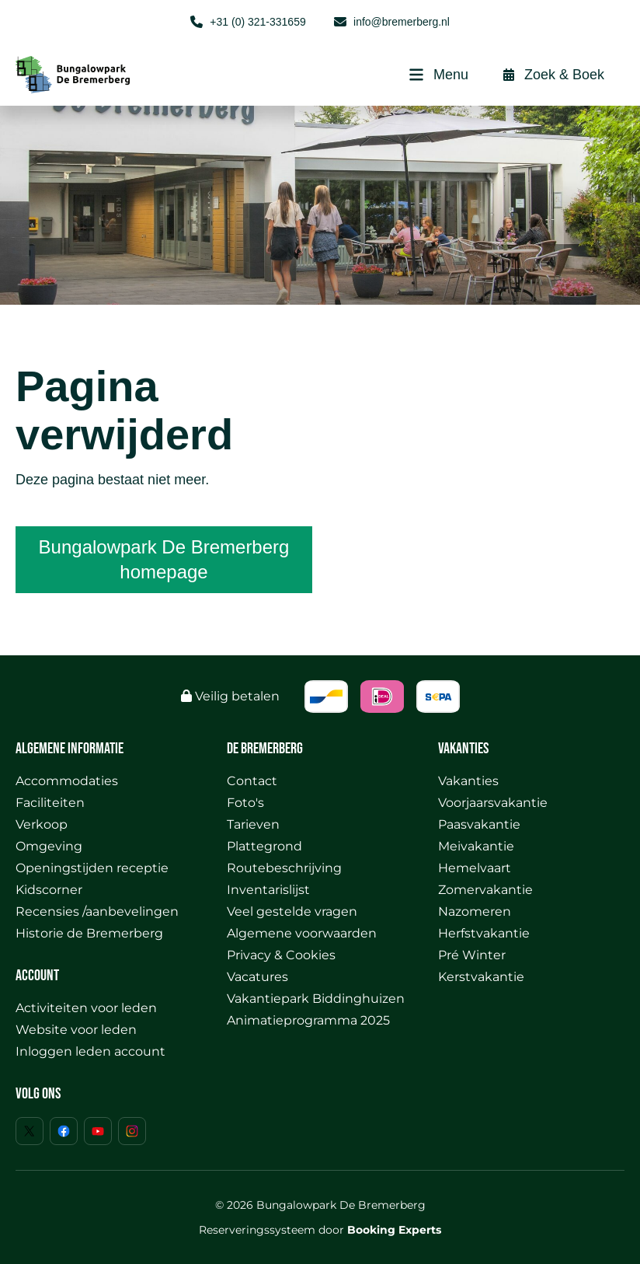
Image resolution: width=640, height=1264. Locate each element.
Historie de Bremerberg (89, 933)
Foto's (245, 802)
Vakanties (468, 780)
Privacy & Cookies (281, 955)
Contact (252, 780)
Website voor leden (76, 1029)
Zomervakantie (485, 889)
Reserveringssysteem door (320, 1230)
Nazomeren (474, 911)
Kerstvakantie (481, 976)
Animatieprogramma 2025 (308, 1020)
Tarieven (253, 824)
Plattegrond (264, 846)
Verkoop (42, 824)
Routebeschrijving (284, 868)
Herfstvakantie (484, 933)
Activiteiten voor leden (86, 1007)
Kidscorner (49, 889)
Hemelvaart (474, 868)
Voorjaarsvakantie (493, 802)
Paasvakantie (479, 824)
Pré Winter (472, 955)
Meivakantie (476, 846)
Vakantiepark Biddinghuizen (316, 998)
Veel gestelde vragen (292, 911)
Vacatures (257, 976)
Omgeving (49, 846)
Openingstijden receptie (92, 868)
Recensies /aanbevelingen (97, 911)
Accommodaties (67, 780)
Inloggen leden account (90, 1051)
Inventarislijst (268, 889)
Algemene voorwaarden (302, 933)
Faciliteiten (50, 802)
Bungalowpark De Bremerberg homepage (164, 559)
